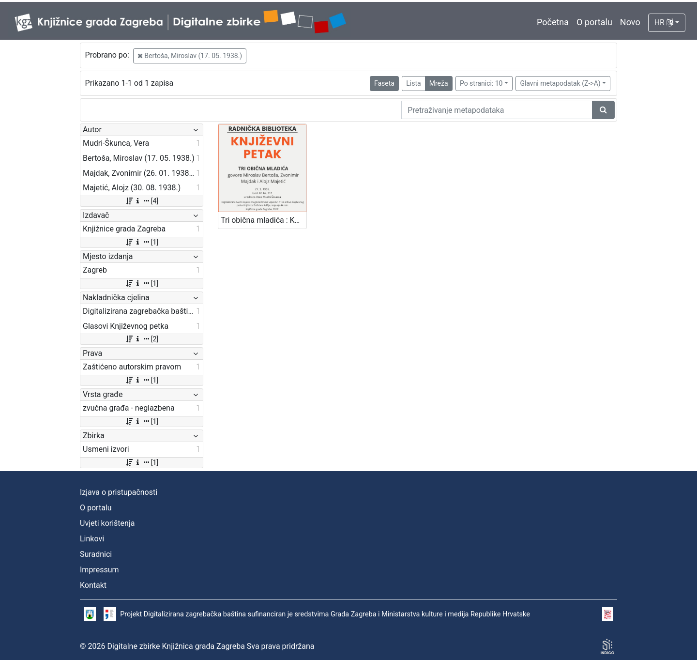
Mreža (438, 83)
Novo (630, 22)
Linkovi (92, 538)
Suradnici (96, 554)
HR (663, 22)
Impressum (99, 569)
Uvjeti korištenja (107, 523)
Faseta (384, 83)
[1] (141, 242)
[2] (141, 339)
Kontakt (93, 585)
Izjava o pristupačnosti (118, 492)
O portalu (594, 22)
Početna (553, 22)
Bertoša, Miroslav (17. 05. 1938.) (189, 56)
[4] (141, 201)
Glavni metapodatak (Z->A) (560, 83)
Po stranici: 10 (481, 83)
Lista (413, 83)
